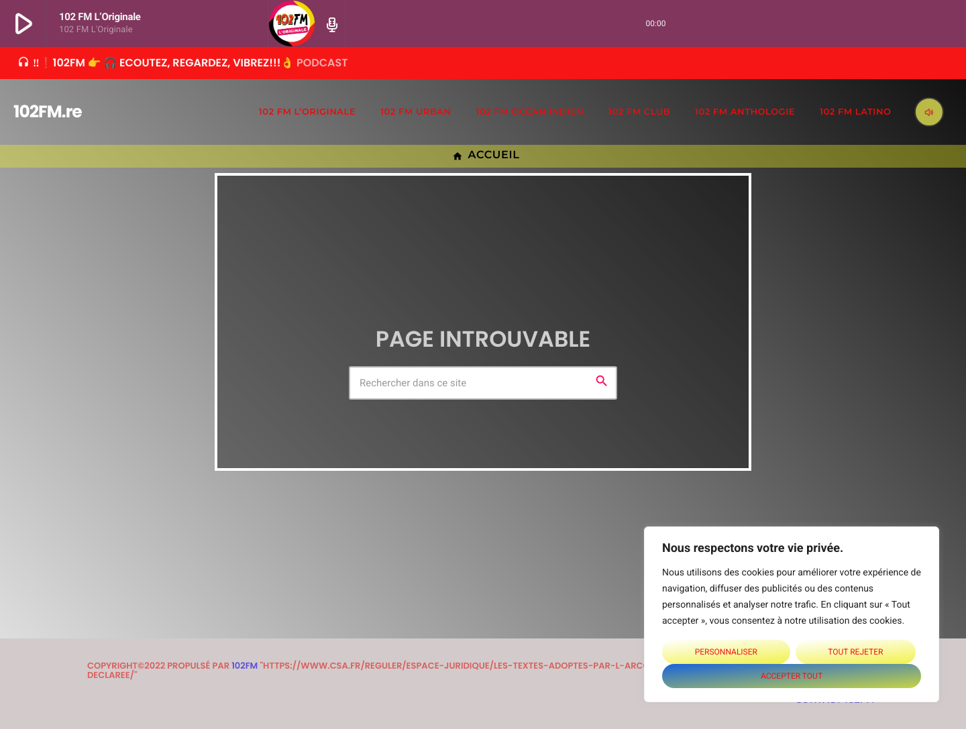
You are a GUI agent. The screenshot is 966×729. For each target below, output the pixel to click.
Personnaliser (726, 652)
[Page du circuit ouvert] (330, 24)
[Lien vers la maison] (36, 112)
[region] (791, 614)
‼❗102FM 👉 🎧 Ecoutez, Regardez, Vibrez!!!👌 (182, 62)
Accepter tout (791, 676)
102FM (244, 665)
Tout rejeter (855, 652)
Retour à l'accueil (483, 424)
